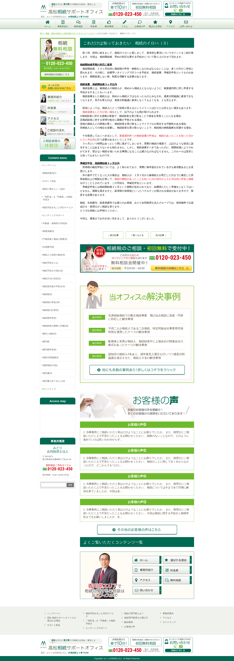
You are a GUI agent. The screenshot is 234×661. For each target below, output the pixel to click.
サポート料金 (49, 181)
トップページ (49, 165)
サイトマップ (49, 389)
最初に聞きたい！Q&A (54, 189)
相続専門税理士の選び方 (136, 617)
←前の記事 (113, 235)
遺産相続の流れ (50, 365)
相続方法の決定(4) (52, 278)
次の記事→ (161, 235)
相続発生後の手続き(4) (54, 286)
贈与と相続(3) (49, 333)
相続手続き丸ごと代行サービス (58, 207)
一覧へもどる (137, 235)
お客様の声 (129, 626)
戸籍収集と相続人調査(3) (55, 239)
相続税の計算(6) (50, 310)
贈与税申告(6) (49, 349)
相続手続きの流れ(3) (53, 270)
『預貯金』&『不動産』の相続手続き (57, 198)
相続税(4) (47, 294)
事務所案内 (168, 613)
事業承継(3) (48, 231)
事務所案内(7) (49, 173)
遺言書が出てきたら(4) (54, 381)
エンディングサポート (53, 215)
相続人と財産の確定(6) (54, 255)
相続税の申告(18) (51, 302)
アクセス (167, 617)
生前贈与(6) (48, 247)
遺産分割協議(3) (50, 357)
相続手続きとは (50, 263)
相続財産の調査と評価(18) (55, 326)
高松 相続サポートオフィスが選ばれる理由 (61, 619)
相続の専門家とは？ (134, 613)
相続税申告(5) (49, 318)
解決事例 (128, 622)
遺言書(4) (47, 373)
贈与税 (46, 341)
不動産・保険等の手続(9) (55, 223)
